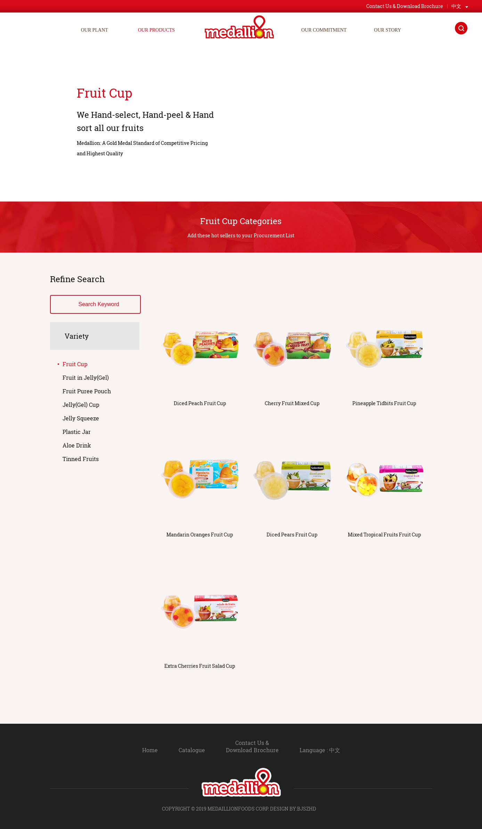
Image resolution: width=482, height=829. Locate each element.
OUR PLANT (94, 30)
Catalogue (192, 750)
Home (150, 750)
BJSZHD (306, 808)
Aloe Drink (77, 445)
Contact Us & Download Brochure (252, 746)
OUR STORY (387, 30)
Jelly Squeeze (81, 418)
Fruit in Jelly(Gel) (86, 377)
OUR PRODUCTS (156, 30)
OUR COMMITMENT (323, 30)
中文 (456, 6)
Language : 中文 (320, 750)
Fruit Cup (75, 364)
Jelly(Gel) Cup (81, 404)
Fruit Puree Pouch (87, 391)
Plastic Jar (77, 431)
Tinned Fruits (81, 458)
